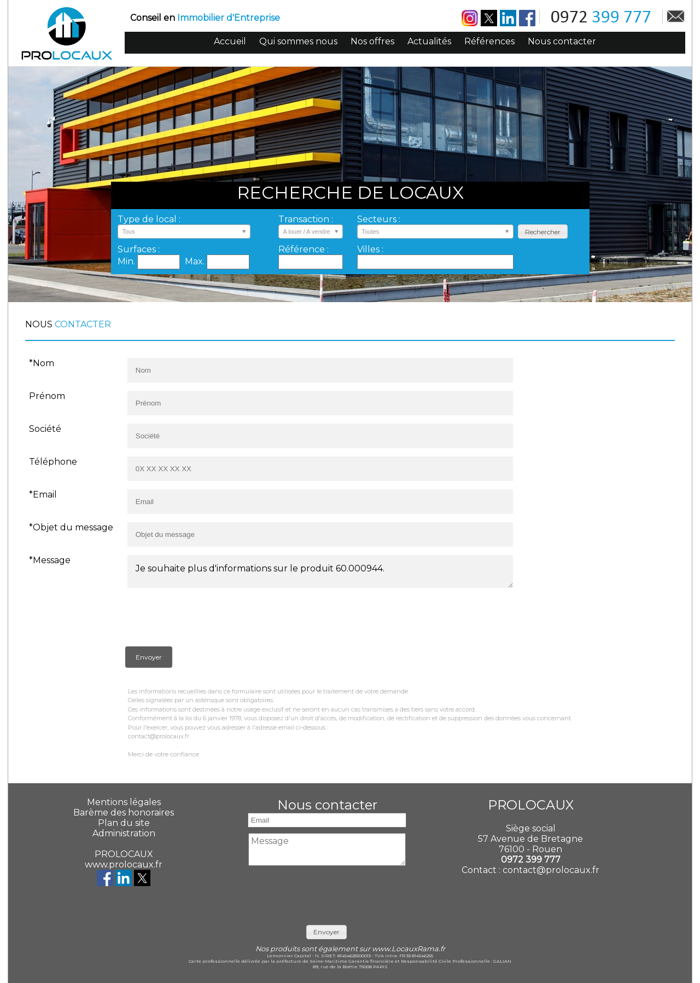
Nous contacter (562, 41)
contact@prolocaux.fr (551, 870)
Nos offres (372, 41)
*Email (43, 494)
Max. (196, 261)
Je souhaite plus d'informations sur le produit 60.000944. (320, 571)
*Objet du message (71, 527)
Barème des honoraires (123, 812)
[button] (543, 231)
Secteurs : (378, 219)
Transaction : (305, 219)
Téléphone (53, 461)
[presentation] (208, 619)
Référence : (303, 249)
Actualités (429, 41)
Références (489, 41)
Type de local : (149, 219)
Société (45, 429)
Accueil (230, 41)
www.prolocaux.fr (123, 864)
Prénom (47, 396)
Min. (127, 261)
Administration (123, 833)
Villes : (370, 249)
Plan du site (124, 823)
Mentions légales (124, 802)
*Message (50, 560)
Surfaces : (139, 249)
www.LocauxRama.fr (408, 949)
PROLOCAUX (124, 854)
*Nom (41, 363)
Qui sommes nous (298, 41)
